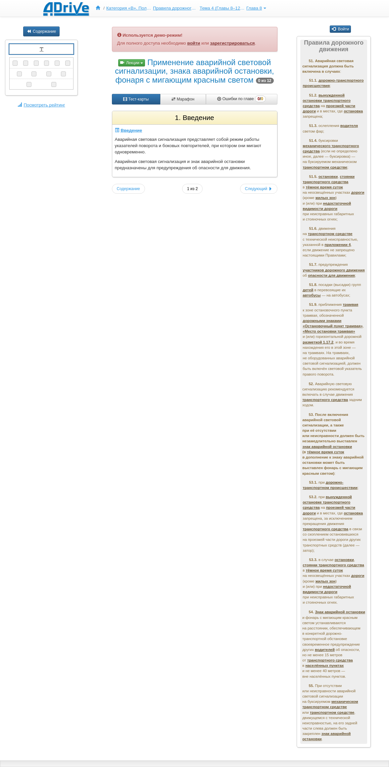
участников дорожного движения (334, 270)
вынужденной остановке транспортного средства (327, 502)
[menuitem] (99, 8)
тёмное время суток (324, 187)
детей (308, 290)
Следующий (258, 188)
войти (193, 43)
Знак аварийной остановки (340, 612)
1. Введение (194, 117)
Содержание (41, 31)
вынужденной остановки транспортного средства (327, 100)
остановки (328, 177)
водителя (349, 126)
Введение (128, 130)
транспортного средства (325, 400)
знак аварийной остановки (327, 447)
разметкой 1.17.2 (318, 342)
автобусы (311, 295)
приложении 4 (337, 245)
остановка (353, 111)
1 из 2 (192, 188)
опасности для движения (331, 275)
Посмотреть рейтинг (41, 104)
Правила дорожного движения (175, 8)
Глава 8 (256, 8)
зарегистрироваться (232, 43)
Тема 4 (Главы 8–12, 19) (222, 8)
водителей (325, 650)
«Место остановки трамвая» (329, 331)
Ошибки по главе (241, 99)
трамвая (350, 304)
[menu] (180, 8)
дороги (358, 192)
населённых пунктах (324, 665)
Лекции (131, 63)
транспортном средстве (325, 167)
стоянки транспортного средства (333, 565)
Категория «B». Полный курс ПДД (128, 8)
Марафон (182, 99)
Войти (340, 29)
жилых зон (325, 198)
